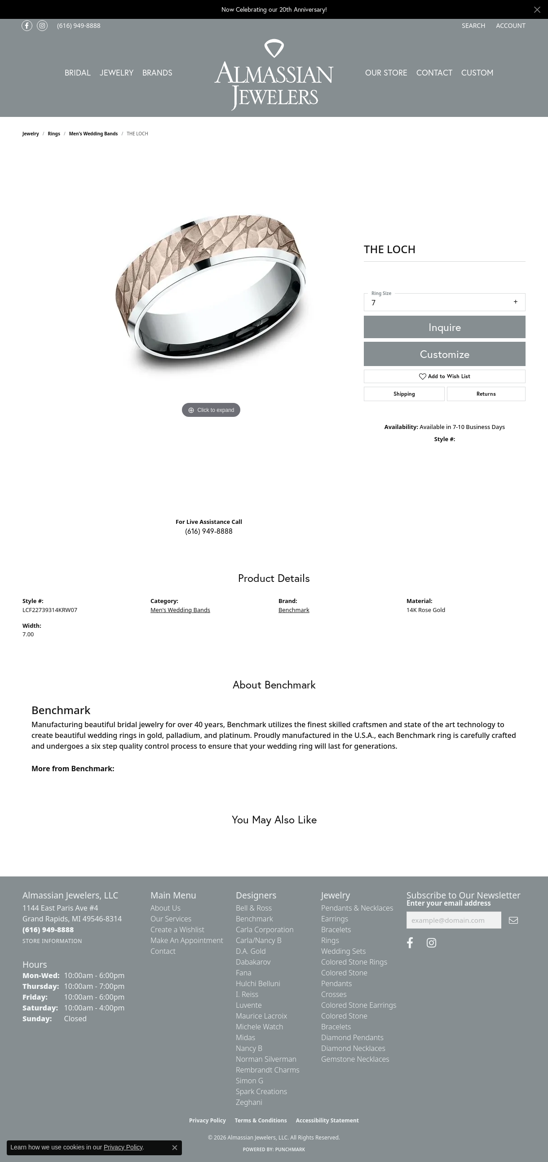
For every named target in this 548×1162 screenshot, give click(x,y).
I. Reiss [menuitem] (247, 994)
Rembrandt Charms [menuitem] (268, 1070)
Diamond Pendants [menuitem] (352, 1037)
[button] (472, 25)
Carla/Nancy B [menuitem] (259, 940)
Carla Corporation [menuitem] (265, 929)
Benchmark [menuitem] (254, 919)
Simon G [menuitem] (249, 1081)
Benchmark (293, 610)
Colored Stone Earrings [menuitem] (359, 1005)
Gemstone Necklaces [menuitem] (355, 1059)
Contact (434, 72)
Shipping (404, 393)
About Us (165, 908)
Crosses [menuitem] (334, 994)
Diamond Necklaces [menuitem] (353, 1048)
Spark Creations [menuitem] (261, 1091)
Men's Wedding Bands (93, 133)
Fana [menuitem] (244, 973)
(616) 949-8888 (209, 531)
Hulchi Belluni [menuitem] (258, 983)
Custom (477, 72)
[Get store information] (52, 941)
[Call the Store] (48, 929)
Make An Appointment (186, 940)
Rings (54, 133)
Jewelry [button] (116, 72)
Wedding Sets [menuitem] (343, 951)
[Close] (537, 9)
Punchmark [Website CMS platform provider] (290, 1149)
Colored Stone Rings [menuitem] (354, 962)
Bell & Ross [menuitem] (254, 908)
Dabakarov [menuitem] (253, 962)
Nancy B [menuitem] (249, 1048)
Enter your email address (449, 902)
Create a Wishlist (177, 929)
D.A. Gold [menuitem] (251, 951)
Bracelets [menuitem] (336, 929)
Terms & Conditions (261, 1120)
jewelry (30, 133)
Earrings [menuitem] (334, 919)
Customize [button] (444, 354)
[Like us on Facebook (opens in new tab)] (27, 25)
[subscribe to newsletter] (513, 920)
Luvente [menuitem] (249, 1005)
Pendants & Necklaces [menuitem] (357, 908)
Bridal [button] (78, 72)
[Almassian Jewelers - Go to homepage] (274, 75)
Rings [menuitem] (330, 940)
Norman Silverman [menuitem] (266, 1059)
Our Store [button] (386, 72)
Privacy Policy (207, 1120)
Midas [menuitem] (245, 1037)
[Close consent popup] (174, 1147)
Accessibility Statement (327, 1120)
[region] (211, 330)
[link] (78, 25)
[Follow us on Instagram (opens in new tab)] (42, 25)
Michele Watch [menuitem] (259, 1027)
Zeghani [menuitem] (249, 1102)
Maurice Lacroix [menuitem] (261, 1016)
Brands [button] (157, 72)
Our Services (170, 919)
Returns (486, 393)
